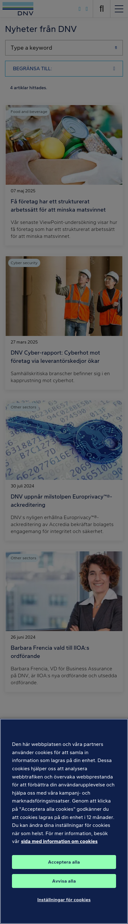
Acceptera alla (64, 865)
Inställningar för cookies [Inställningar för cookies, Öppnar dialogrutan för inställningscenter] (64, 903)
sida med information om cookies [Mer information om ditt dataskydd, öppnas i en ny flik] (59, 845)
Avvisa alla (64, 884)
